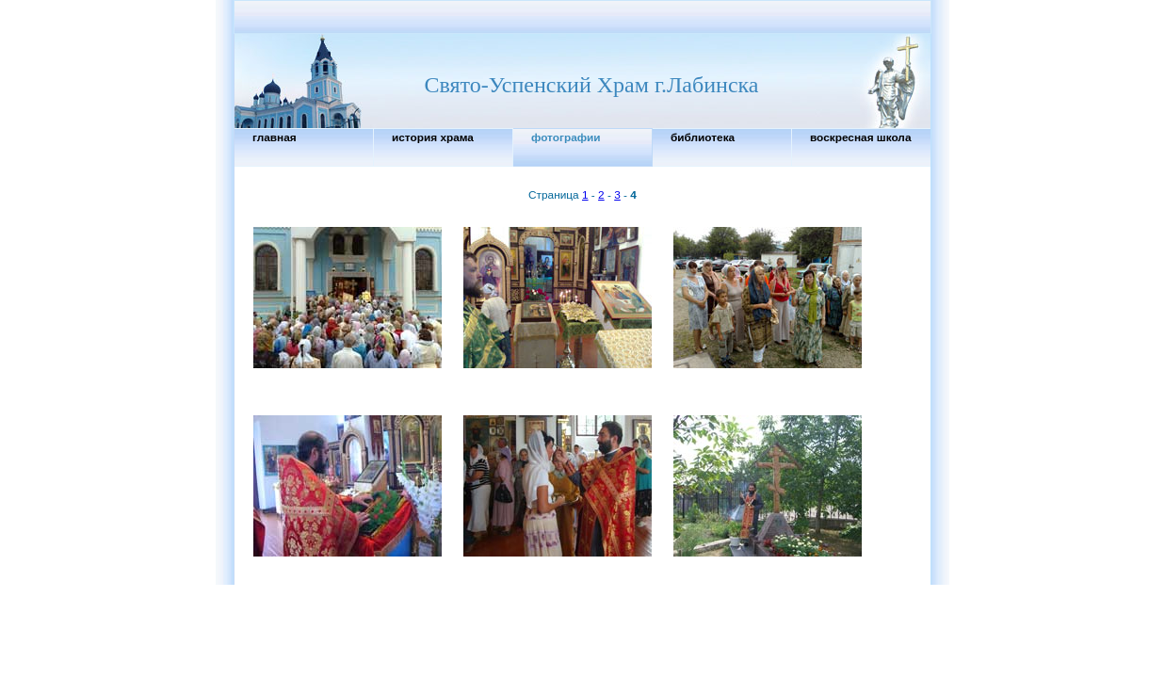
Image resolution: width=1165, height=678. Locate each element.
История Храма (433, 137)
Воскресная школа (860, 137)
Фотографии (566, 137)
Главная (274, 137)
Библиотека (703, 137)
